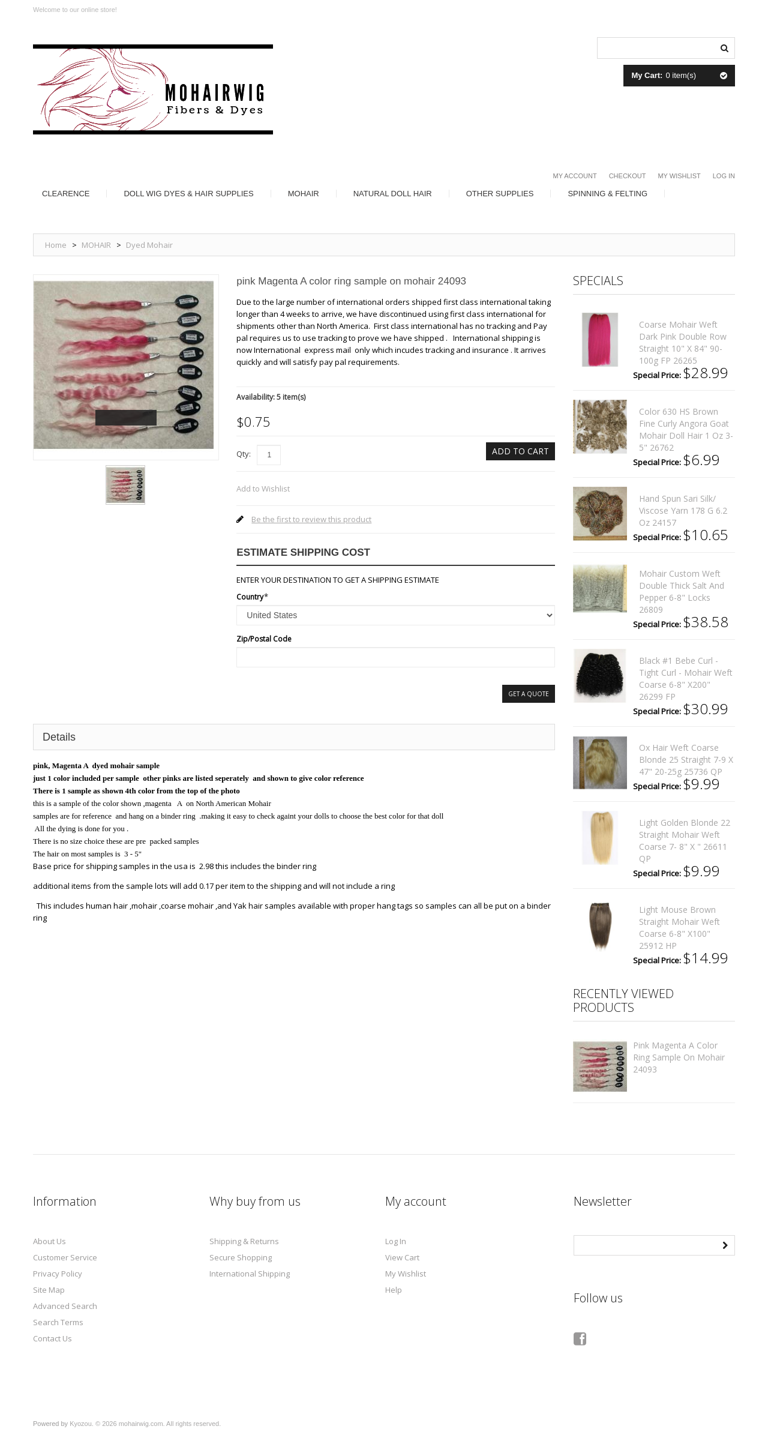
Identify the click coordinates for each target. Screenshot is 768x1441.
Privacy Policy (57, 1273)
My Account (575, 175)
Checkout (627, 175)
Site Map (49, 1289)
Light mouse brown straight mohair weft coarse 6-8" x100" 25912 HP (679, 927)
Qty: (243, 453)
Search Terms (58, 1322)
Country (249, 597)
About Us (49, 1241)
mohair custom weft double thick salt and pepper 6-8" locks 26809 (681, 591)
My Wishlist (679, 175)
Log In (724, 175)
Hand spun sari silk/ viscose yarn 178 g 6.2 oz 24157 (683, 510)
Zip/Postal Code (264, 639)
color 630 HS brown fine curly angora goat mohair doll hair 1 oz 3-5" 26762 (686, 429)
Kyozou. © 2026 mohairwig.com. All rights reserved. (145, 1423)
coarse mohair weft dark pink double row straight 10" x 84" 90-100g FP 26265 (683, 342)
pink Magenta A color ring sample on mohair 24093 (679, 1057)
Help (393, 1289)
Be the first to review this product (311, 519)
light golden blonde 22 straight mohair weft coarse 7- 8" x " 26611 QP (684, 840)
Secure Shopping (240, 1257)
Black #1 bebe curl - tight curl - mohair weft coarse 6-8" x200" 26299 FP (686, 678)
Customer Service (65, 1257)
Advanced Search (65, 1306)
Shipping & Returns (244, 1241)
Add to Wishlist (263, 488)
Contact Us (52, 1338)
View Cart (402, 1257)
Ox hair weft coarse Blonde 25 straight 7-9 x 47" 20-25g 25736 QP (686, 759)
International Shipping (249, 1273)
